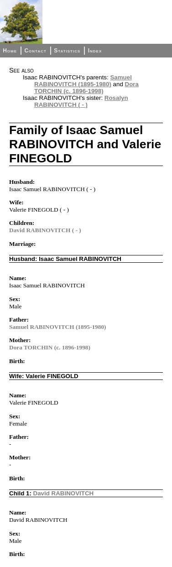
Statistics (67, 50)
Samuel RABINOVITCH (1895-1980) (83, 81)
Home (10, 50)
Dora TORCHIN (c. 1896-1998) (86, 87)
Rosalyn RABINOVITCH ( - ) (81, 101)
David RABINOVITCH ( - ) (45, 230)
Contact (35, 50)
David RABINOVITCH (63, 493)
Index (95, 50)
